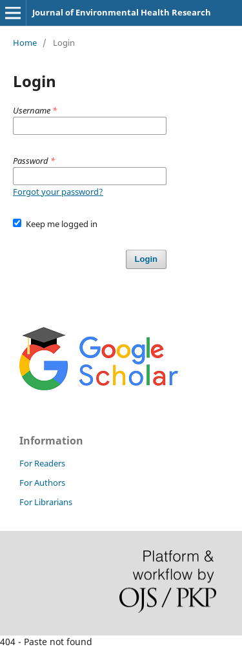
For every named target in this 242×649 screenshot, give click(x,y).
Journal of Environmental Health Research (121, 12)
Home (25, 42)
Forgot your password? (58, 191)
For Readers (42, 463)
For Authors (42, 482)
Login (146, 259)
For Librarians (45, 502)
